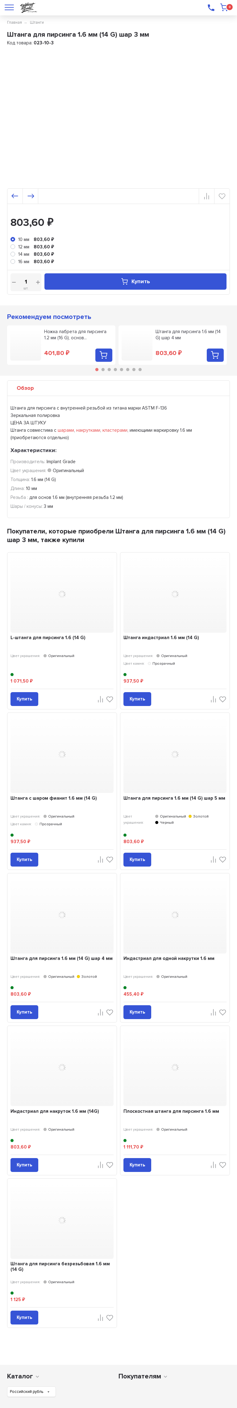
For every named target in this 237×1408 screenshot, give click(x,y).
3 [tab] (109, 369)
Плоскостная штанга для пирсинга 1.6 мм (171, 1111)
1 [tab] (97, 369)
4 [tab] (115, 369)
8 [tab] (140, 369)
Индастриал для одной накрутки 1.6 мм (168, 958)
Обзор (25, 388)
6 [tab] (128, 369)
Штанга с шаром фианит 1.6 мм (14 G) (53, 798)
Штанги (37, 22)
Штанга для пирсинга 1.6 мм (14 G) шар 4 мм (61, 958)
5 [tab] (121, 369)
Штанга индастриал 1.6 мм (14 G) (161, 637)
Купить (135, 281)
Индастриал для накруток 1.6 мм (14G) (54, 1111)
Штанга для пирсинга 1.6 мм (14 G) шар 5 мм (174, 798)
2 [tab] (103, 369)
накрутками (88, 430)
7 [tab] (134, 369)
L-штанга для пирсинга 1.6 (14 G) (47, 637)
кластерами (114, 430)
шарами (66, 430)
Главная (14, 22)
